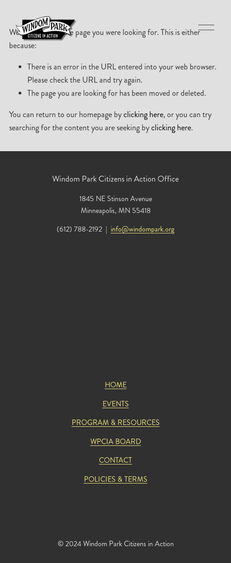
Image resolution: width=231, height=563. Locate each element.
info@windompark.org (142, 229)
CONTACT (115, 460)
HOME (116, 385)
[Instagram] (108, 510)
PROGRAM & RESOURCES (116, 422)
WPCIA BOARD (115, 441)
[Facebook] (123, 510)
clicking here (143, 114)
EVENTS (116, 404)
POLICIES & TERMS (115, 479)
